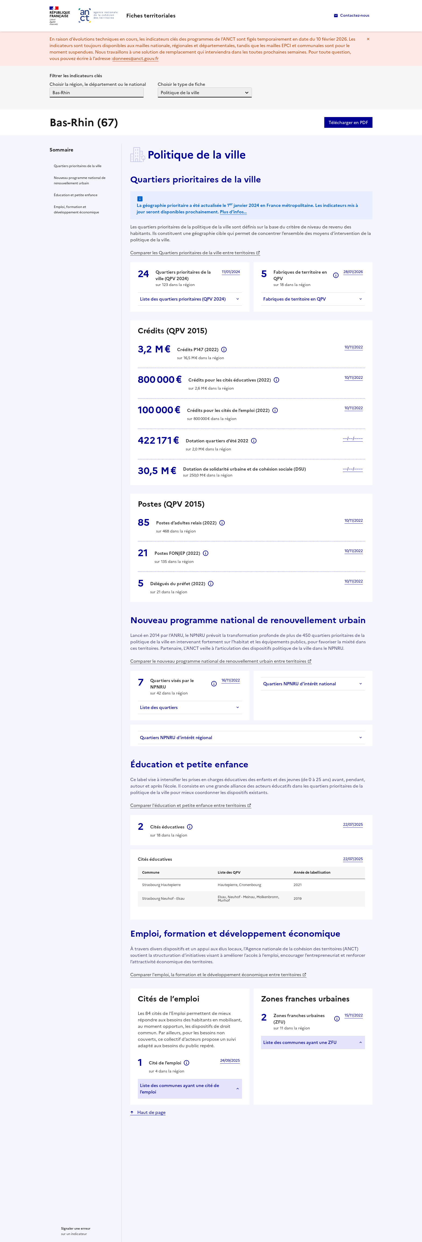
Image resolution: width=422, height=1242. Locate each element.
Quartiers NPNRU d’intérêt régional (176, 737)
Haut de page (151, 1112)
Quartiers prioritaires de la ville (77, 166)
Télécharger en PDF (348, 122)
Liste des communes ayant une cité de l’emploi (179, 1088)
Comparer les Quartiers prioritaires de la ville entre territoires (192, 252)
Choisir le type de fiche (181, 84)
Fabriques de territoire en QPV (294, 299)
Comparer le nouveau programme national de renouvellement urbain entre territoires (218, 661)
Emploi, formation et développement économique (76, 209)
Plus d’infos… (233, 212)
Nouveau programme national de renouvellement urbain (79, 180)
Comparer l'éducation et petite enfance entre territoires (188, 805)
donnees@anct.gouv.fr (135, 58)
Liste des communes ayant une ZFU (300, 1042)
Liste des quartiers (159, 707)
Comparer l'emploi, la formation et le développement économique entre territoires (215, 974)
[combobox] (53, 92)
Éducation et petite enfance (75, 195)
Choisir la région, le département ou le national (98, 84)
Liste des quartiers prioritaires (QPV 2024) (183, 299)
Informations (335, 275)
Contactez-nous (354, 15)
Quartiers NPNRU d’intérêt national (299, 683)
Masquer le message (368, 39)
